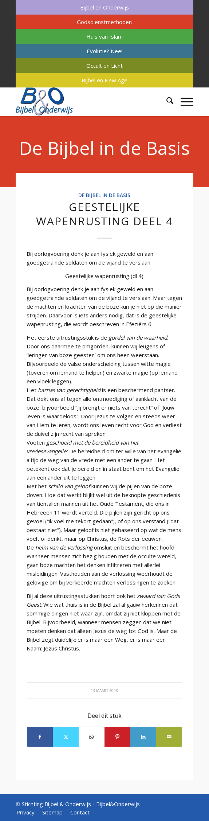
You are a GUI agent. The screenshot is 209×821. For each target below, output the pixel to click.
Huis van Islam (104, 36)
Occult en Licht (104, 65)
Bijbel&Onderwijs (118, 804)
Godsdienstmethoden (104, 22)
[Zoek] (166, 101)
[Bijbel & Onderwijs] (87, 101)
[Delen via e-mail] (169, 737)
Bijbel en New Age (104, 80)
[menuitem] (104, 7)
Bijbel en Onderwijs (104, 7)
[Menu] (183, 101)
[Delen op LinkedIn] (143, 737)
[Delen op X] (66, 737)
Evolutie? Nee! (104, 51)
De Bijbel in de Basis (104, 148)
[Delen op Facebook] (40, 737)
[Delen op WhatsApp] (91, 737)
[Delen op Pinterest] (117, 737)
